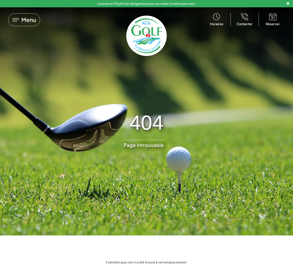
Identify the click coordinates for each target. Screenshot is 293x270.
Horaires (216, 24)
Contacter (245, 24)
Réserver (273, 24)
